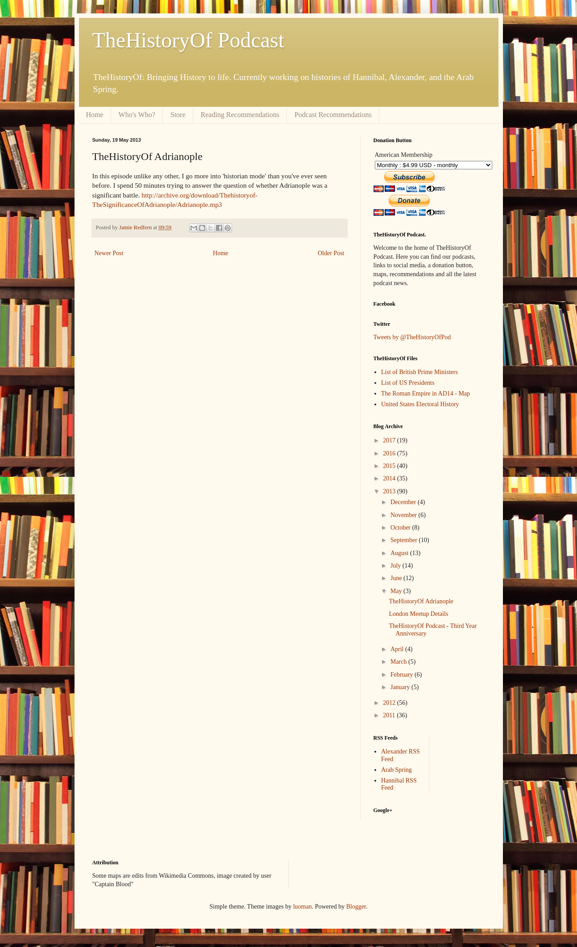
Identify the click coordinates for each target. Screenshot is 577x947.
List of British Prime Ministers (419, 372)
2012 (390, 702)
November (404, 515)
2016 (390, 453)
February (402, 674)
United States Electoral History (420, 404)
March (399, 661)
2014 (390, 478)
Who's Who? (137, 114)
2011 (390, 715)
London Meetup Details (418, 613)
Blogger (356, 906)
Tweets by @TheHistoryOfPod (412, 337)
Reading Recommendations (240, 114)
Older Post (331, 253)
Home (95, 114)
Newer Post (109, 253)
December (404, 502)
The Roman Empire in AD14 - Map (425, 393)
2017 (390, 440)
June (396, 578)
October (401, 527)
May (396, 591)
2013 (390, 491)
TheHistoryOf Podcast (188, 40)
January (400, 687)
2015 (390, 466)
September (404, 540)
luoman (302, 906)
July (396, 565)
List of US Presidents (407, 382)
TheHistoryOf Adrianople (421, 601)
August (400, 553)
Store (178, 114)
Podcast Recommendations (333, 114)
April (397, 649)
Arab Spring (396, 769)
